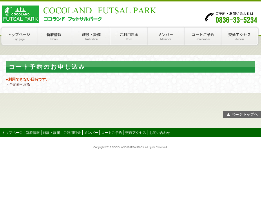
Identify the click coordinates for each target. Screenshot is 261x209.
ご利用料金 (130, 36)
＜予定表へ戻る (18, 84)
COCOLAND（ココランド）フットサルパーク (58, 13)
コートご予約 (204, 36)
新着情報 (56, 36)
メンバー (167, 36)
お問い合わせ (159, 133)
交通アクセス (242, 36)
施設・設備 (93, 36)
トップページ (18, 36)
